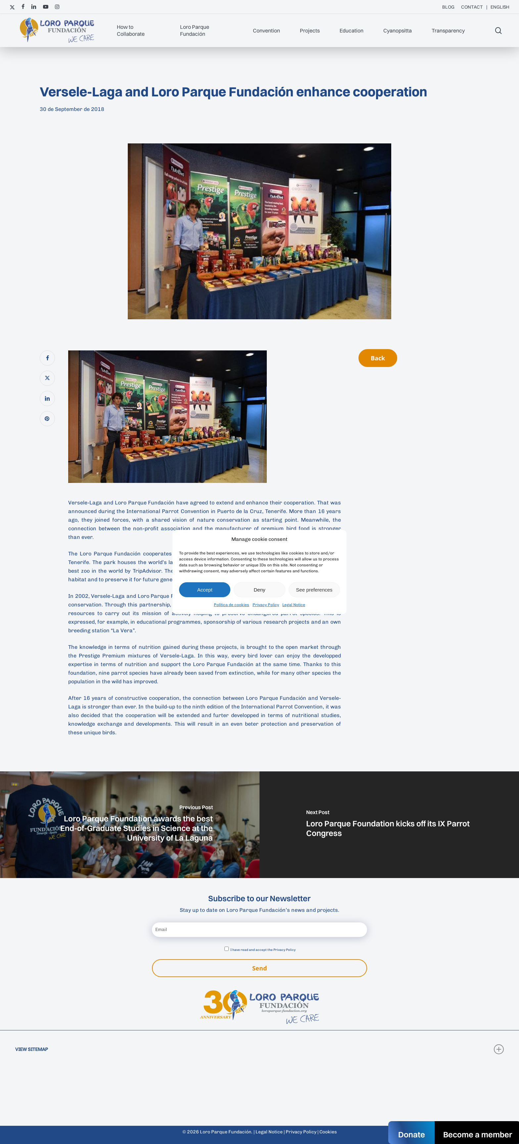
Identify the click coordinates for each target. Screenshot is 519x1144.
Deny (259, 590)
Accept (204, 590)
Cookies (328, 1132)
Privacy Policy (266, 604)
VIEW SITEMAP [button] (259, 1049)
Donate (411, 1134)
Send (259, 968)
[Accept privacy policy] (226, 949)
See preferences (314, 590)
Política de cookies (231, 604)
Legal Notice (293, 604)
